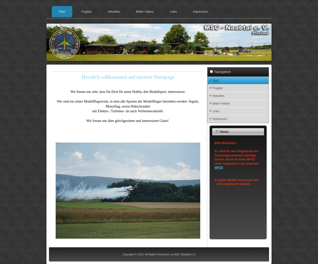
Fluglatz (86, 11)
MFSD (219, 167)
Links (173, 11)
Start (62, 11)
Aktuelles (114, 11)
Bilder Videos (145, 11)
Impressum (200, 11)
